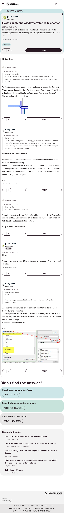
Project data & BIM (11, 439)
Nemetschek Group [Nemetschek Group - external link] (43, 511)
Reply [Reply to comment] (44, 119)
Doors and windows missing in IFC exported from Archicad (30, 443)
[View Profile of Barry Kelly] (10, 129)
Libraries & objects (11, 456)
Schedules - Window (14, 470)
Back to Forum (11, 395)
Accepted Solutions (14, 408)
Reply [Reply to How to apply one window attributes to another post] (44, 50)
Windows (6, 45)
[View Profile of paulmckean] (12, 17)
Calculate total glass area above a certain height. (26, 436)
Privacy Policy (15, 508)
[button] (4, 50)
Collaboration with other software (17, 446)
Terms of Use (28, 508)
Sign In (60, 4)
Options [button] (60, 10)
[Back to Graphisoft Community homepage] (13, 4)
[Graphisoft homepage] (53, 494)
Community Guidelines (44, 508)
